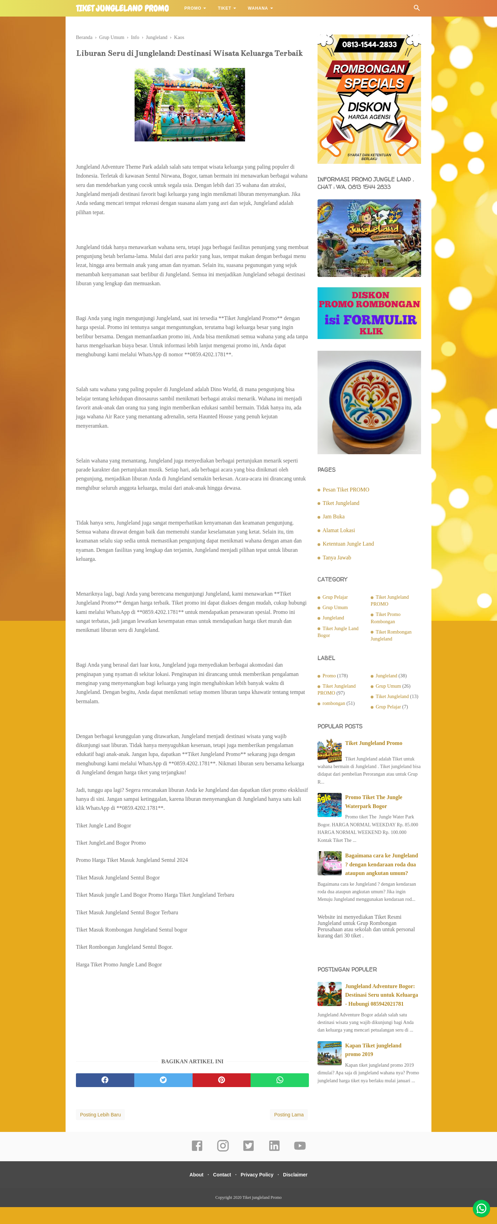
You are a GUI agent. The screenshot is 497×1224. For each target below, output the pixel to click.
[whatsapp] (280, 1097)
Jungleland (333, 617)
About (191, 1191)
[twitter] (163, 1097)
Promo (192, 8)
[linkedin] (274, 1167)
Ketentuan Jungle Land (348, 544)
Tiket (224, 8)
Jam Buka (334, 516)
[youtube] (300, 1167)
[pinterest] (222, 1097)
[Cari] (417, 9)
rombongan (334, 703)
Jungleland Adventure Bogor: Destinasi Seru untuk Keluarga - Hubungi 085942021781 (381, 995)
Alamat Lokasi (338, 530)
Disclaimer (300, 1191)
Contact (220, 1191)
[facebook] (105, 1097)
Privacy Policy (258, 1191)
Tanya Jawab (337, 557)
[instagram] (223, 1167)
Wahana (258, 8)
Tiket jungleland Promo (122, 8)
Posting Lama (289, 1131)
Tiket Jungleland (341, 503)
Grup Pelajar (335, 597)
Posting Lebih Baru (100, 1131)
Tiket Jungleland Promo (373, 743)
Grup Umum (335, 607)
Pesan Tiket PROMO (346, 489)
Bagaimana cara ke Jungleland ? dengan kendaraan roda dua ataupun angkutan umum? (381, 864)
